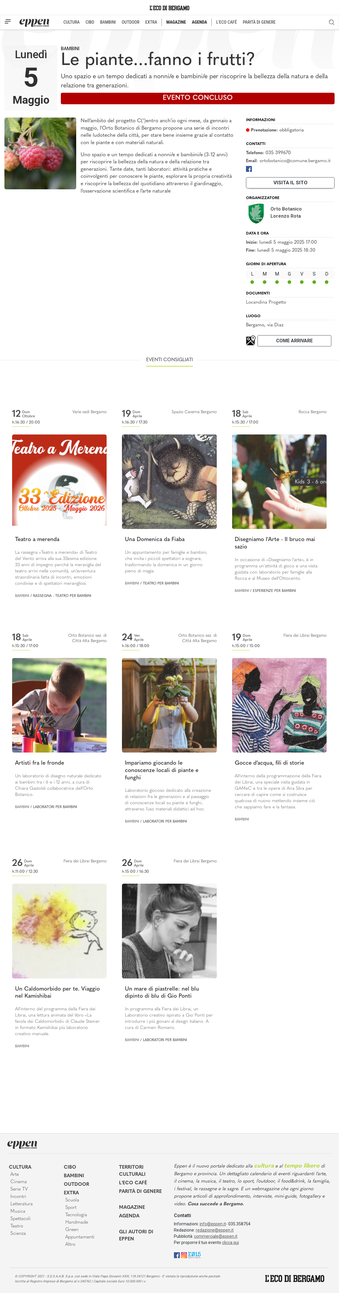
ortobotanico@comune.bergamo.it (295, 161)
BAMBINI (108, 22)
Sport (70, 1207)
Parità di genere (140, 1191)
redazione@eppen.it (215, 1230)
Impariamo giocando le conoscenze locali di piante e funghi (161, 771)
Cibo (70, 1167)
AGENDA (199, 22)
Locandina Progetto (266, 302)
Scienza (18, 1233)
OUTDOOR (130, 22)
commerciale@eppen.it (215, 1236)
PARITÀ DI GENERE (259, 22)
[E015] (194, 1255)
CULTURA (71, 22)
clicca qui (230, 1242)
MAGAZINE (176, 22)
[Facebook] (249, 169)
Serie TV (19, 1189)
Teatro (16, 1226)
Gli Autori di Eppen (136, 1236)
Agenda (129, 1216)
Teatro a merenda (37, 540)
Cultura (20, 1167)
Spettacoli (20, 1219)
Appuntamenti (79, 1237)
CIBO (90, 22)
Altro (70, 1244)
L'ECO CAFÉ (226, 22)
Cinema (18, 1182)
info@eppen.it (213, 1224)
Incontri (18, 1196)
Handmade (76, 1222)
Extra (71, 1193)
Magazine (132, 1207)
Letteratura (21, 1204)
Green (72, 1229)
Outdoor (76, 1184)
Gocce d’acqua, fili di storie (269, 763)
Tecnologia (76, 1215)
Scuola (72, 1200)
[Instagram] (184, 1255)
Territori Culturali (132, 1171)
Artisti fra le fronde (39, 763)
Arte (14, 1174)
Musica (17, 1211)
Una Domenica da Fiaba (155, 540)
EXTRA (151, 22)
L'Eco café (133, 1183)
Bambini (70, 48)
